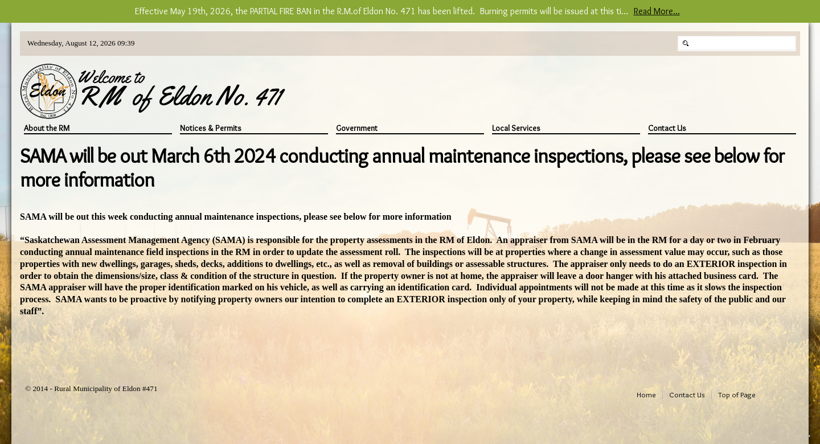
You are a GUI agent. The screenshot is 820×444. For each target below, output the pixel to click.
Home (646, 394)
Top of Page (737, 394)
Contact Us (667, 128)
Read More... (657, 11)
